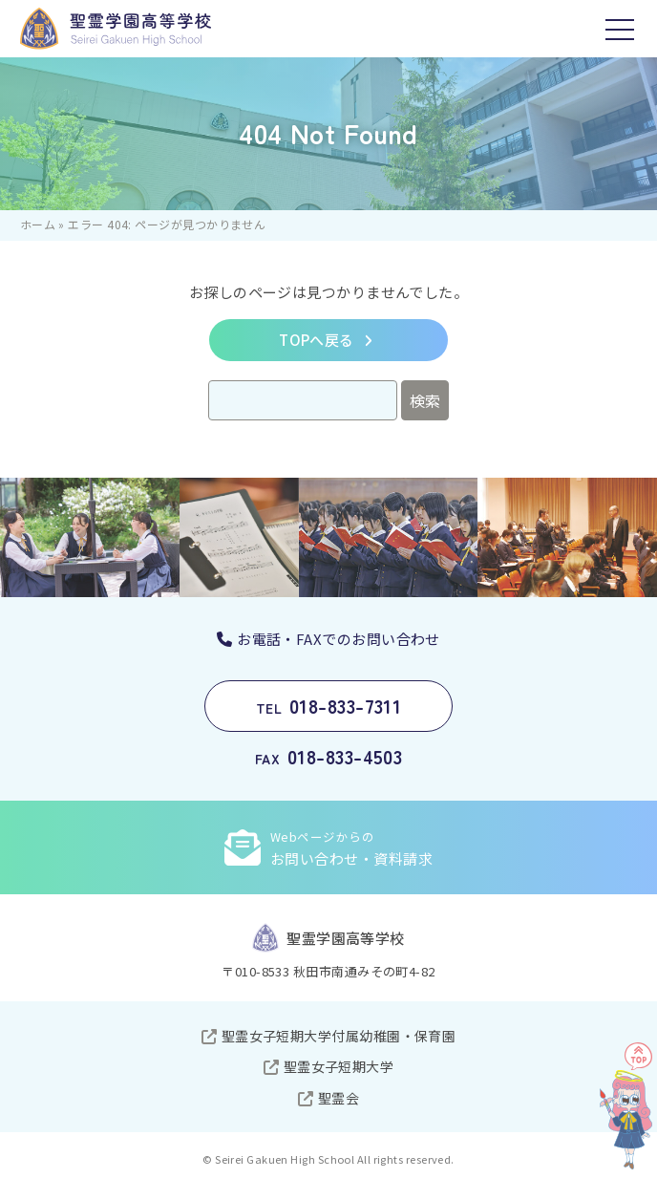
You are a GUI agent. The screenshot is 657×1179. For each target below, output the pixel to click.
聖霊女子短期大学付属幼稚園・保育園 (339, 1035)
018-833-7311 (329, 705)
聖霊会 (338, 1097)
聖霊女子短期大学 (339, 1066)
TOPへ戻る (316, 340)
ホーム (37, 224)
